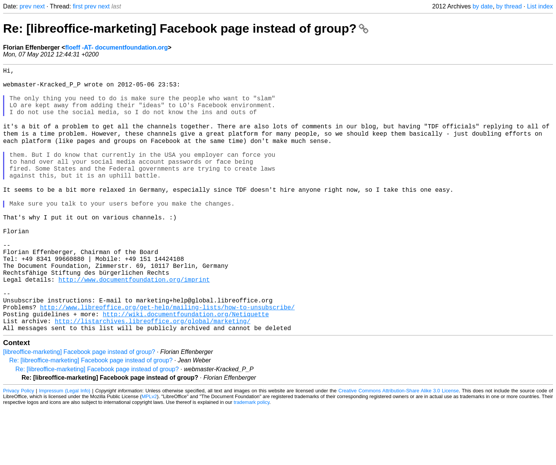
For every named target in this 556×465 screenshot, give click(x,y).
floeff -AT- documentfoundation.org (116, 47)
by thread (509, 6)
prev (26, 6)
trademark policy (252, 459)
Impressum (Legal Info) (64, 447)
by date (483, 6)
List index (540, 6)
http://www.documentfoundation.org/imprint (134, 325)
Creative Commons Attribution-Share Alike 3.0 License (398, 447)
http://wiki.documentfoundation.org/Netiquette (186, 368)
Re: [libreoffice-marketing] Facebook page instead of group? (185, 28)
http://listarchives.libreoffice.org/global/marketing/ (152, 376)
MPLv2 (149, 453)
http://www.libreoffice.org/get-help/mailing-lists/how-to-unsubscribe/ (167, 359)
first (78, 6)
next (39, 6)
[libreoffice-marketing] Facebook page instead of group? (79, 408)
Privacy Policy (18, 447)
